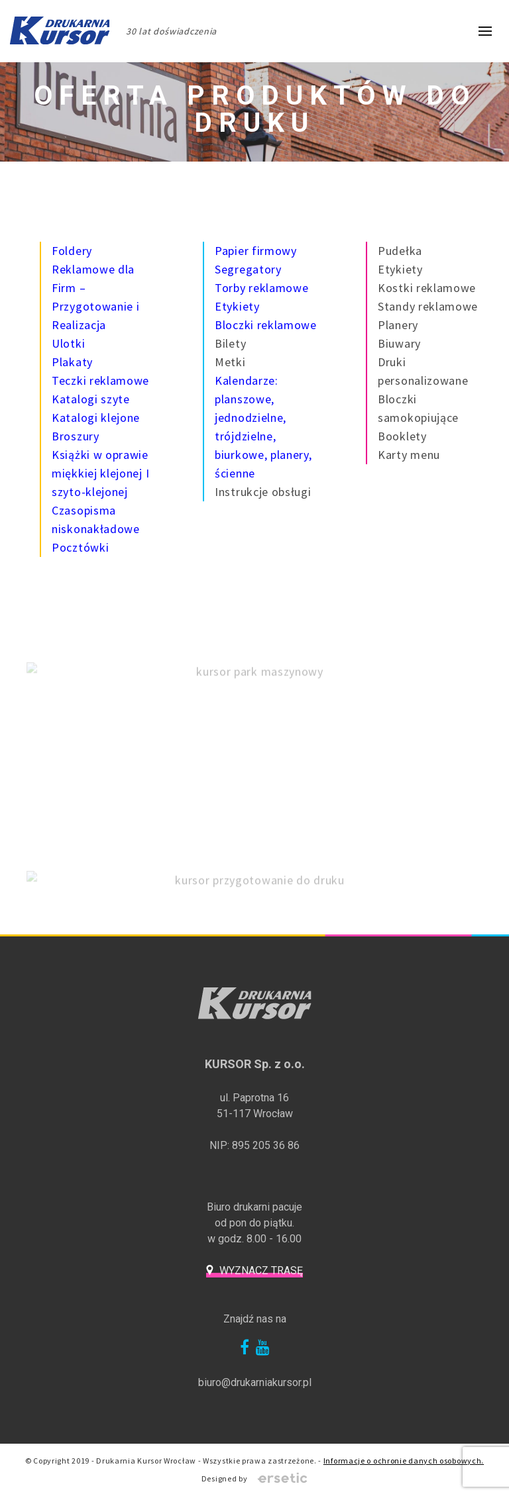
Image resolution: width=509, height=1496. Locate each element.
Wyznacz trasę (261, 1270)
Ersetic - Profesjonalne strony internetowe (282, 1478)
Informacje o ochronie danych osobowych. (403, 1461)
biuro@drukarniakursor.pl (254, 1382)
